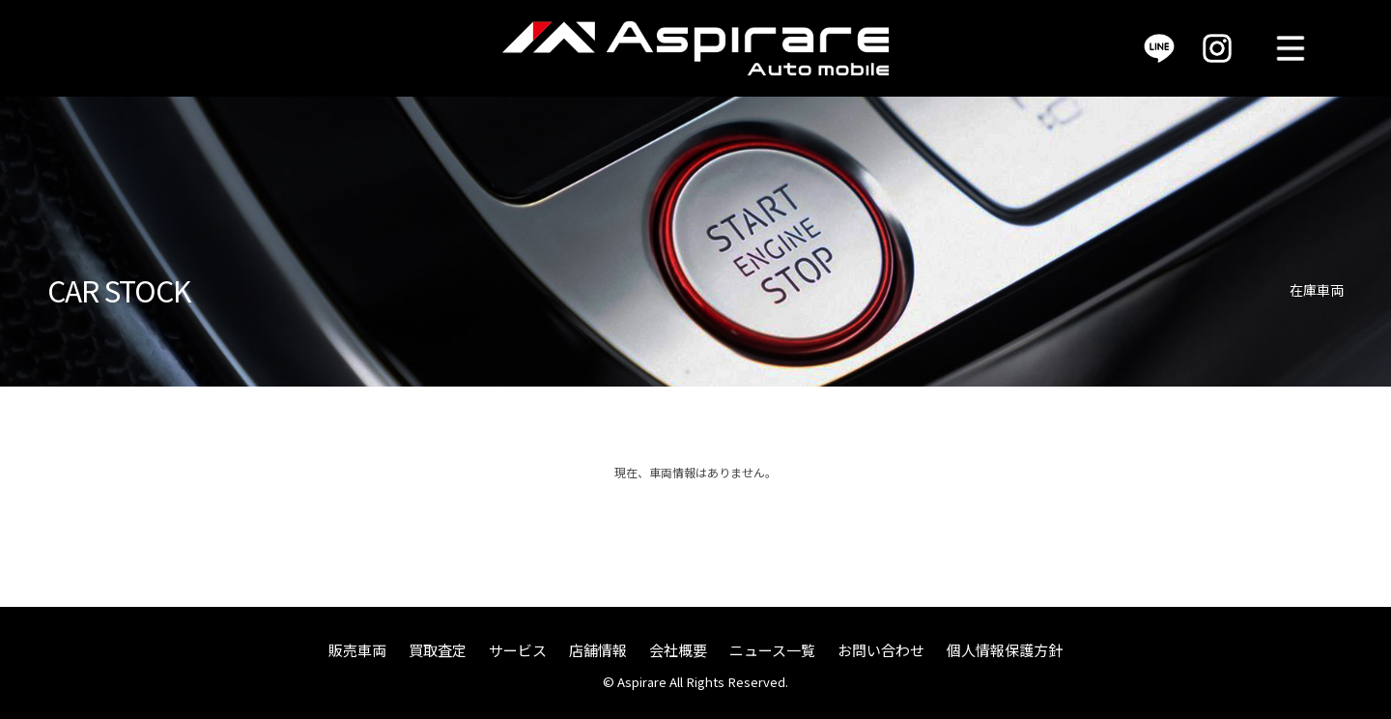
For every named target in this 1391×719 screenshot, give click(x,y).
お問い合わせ (880, 650)
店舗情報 (598, 650)
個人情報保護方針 (1005, 650)
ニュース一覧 (772, 650)
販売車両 (357, 650)
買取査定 (438, 650)
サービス (518, 650)
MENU (1290, 48)
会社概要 (678, 650)
